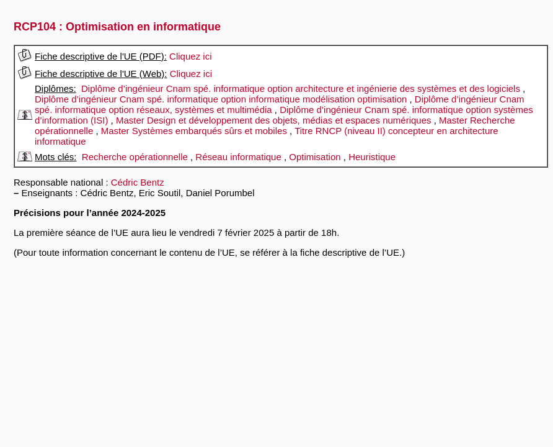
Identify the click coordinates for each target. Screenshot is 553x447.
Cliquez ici (190, 56)
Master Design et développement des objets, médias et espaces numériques (273, 120)
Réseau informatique (238, 156)
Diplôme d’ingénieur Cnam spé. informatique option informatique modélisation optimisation (221, 99)
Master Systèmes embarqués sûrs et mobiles (194, 130)
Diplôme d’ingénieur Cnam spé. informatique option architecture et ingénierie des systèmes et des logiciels (300, 88)
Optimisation (314, 156)
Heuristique (372, 156)
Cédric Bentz (137, 182)
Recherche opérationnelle (135, 156)
